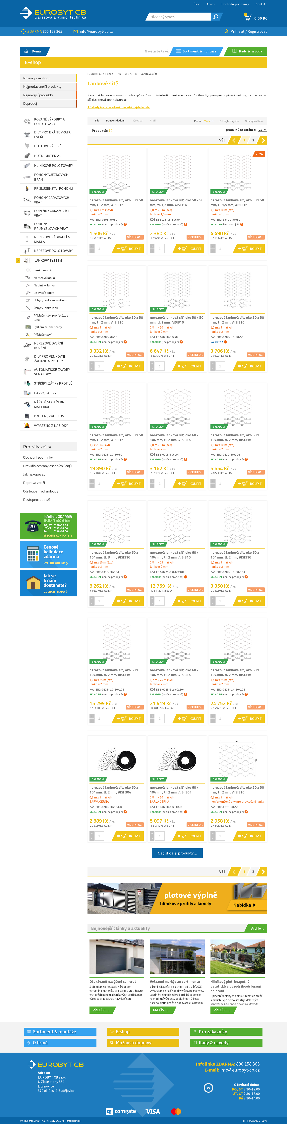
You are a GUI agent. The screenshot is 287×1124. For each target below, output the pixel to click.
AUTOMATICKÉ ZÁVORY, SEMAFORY (46, 371)
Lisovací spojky (40, 293)
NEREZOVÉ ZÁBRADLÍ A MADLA (46, 239)
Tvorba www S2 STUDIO (255, 1120)
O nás (211, 4)
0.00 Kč (256, 18)
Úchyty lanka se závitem (46, 300)
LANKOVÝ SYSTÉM (43, 260)
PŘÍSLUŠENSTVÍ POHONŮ (48, 188)
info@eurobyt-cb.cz (96, 31)
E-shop (109, 74)
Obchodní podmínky (235, 4)
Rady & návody (213, 1042)
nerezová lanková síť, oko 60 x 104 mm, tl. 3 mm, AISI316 (113, 555)
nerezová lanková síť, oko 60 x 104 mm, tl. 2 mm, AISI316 (174, 437)
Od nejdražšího (254, 121)
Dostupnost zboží (36, 499)
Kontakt (261, 4)
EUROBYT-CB (94, 74)
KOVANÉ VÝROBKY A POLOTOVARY (44, 121)
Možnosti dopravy (133, 1042)
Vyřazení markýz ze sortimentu (175, 981)
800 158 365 (52, 31)
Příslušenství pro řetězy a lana (47, 317)
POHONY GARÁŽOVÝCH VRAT (46, 199)
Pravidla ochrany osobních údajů (47, 466)
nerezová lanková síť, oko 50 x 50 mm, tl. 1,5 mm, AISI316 (176, 202)
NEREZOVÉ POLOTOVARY (48, 251)
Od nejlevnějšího (229, 121)
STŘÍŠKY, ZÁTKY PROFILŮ (48, 383)
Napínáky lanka (40, 285)
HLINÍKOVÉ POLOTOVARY (48, 166)
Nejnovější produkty (38, 95)
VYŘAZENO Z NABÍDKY (45, 426)
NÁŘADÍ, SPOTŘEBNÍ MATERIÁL (44, 404)
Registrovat (257, 31)
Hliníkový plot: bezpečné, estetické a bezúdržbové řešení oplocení (235, 986)
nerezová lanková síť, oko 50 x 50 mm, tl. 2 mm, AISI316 (116, 202)
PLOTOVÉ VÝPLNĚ (42, 146)
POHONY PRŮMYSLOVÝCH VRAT (45, 226)
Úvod (197, 4)
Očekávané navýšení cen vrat (112, 981)
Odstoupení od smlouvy (40, 491)
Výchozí (208, 121)
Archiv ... (257, 928)
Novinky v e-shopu (36, 78)
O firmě (40, 1042)
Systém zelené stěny (44, 327)
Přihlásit (238, 31)
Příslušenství (38, 335)
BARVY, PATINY (39, 393)
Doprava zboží (34, 482)
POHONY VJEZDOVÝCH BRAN (45, 177)
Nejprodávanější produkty (42, 86)
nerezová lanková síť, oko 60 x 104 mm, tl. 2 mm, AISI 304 (113, 790)
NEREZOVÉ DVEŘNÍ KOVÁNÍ (43, 345)
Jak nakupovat (34, 474)
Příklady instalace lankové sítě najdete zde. (118, 107)
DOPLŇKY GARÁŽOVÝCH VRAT (47, 213)
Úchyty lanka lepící (42, 308)
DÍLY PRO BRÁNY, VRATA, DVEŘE (47, 134)
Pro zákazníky (37, 446)
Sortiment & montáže (54, 1031)
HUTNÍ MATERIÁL (42, 156)
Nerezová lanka (40, 278)
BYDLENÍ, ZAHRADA (43, 416)
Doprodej (30, 103)
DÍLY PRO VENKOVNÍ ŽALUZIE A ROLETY (44, 358)
